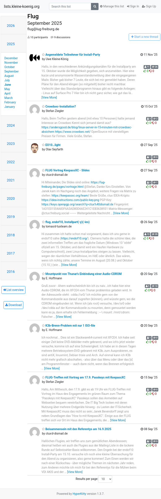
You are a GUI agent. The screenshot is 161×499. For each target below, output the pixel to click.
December (11, 58)
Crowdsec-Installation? (59, 106)
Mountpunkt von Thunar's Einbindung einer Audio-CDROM (82, 274)
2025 (11, 44)
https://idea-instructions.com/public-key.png (70, 200)
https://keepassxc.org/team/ (70, 195)
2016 (11, 271)
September (11, 71)
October (9, 67)
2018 (11, 235)
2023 (11, 144)
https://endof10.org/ (74, 238)
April (7, 93)
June (7, 84)
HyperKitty (79, 493)
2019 (11, 217)
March (8, 98)
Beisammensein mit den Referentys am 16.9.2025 (76, 429)
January (9, 106)
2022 (11, 162)
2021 (11, 180)
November (11, 62)
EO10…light (51, 145)
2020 (11, 198)
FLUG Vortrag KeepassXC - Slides (66, 170)
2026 (11, 26)
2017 (11, 253)
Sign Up (149, 6)
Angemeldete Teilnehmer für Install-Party (71, 54)
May (7, 89)
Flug (33, 16)
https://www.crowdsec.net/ (73, 131)
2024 (11, 125)
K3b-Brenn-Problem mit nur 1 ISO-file (68, 325)
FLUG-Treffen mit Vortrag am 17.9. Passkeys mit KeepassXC (83, 377)
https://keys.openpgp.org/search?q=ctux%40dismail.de (77, 204)
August (9, 75)
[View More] (49, 97)
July (7, 80)
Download (13, 305)
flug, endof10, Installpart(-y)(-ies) (66, 222)
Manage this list (112, 6)
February (10, 102)
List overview (13, 290)
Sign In (133, 6)
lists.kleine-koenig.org (21, 6)
